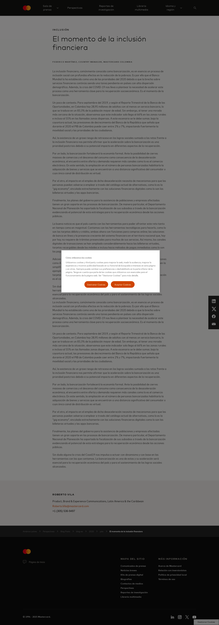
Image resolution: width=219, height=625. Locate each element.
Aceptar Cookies (123, 284)
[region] (110, 271)
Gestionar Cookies (96, 284)
